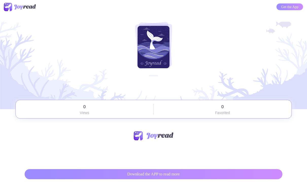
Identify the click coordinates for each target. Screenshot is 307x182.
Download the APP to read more (153, 174)
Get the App (289, 7)
